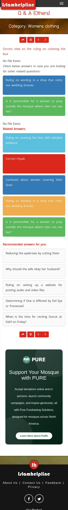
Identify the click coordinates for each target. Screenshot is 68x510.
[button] (30, 40)
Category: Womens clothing (34, 26)
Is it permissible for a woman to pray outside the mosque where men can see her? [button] (34, 106)
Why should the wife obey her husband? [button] (33, 269)
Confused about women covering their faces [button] (34, 182)
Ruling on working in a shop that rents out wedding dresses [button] (34, 82)
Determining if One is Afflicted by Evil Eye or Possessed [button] (34, 303)
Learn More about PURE (34, 435)
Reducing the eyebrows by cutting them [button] (32, 253)
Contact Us (32, 482)
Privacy (34, 487)
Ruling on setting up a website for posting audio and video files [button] (34, 287)
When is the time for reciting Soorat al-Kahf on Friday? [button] (34, 319)
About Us (10, 482)
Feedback (53, 482)
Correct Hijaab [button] (15, 159)
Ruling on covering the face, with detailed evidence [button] (34, 140)
